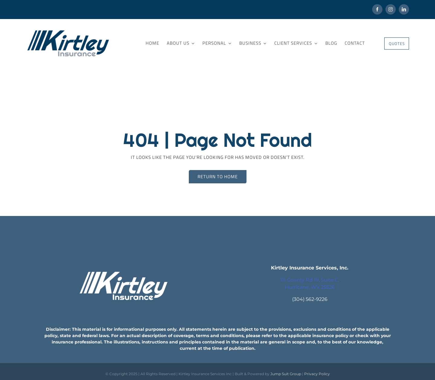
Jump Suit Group (285, 374)
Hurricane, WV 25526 (310, 287)
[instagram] (390, 9)
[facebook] (377, 9)
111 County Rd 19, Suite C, (309, 280)
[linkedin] (404, 9)
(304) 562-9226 (309, 299)
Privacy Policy (317, 374)
